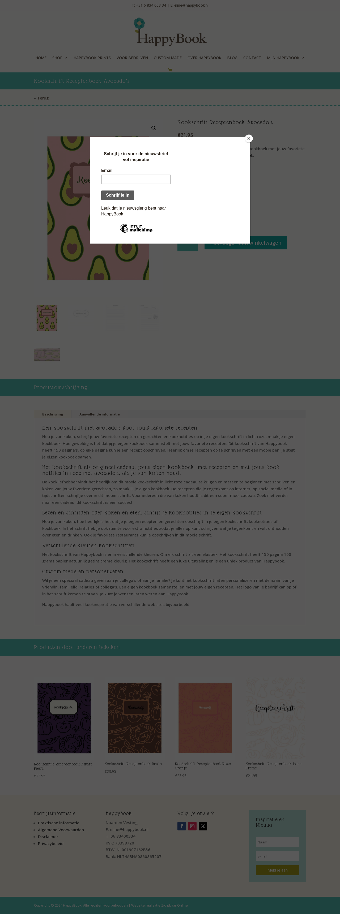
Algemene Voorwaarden (61, 829)
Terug (43, 98)
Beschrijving (52, 414)
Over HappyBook (204, 57)
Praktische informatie (58, 822)
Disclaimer (48, 836)
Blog (232, 57)
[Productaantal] (187, 243)
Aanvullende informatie (99, 414)
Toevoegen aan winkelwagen (245, 242)
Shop (57, 57)
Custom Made (168, 57)
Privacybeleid (50, 843)
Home (40, 57)
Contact (252, 57)
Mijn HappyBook (283, 57)
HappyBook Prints (92, 57)
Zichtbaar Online (174, 905)
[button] (154, 128)
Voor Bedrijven (132, 57)
